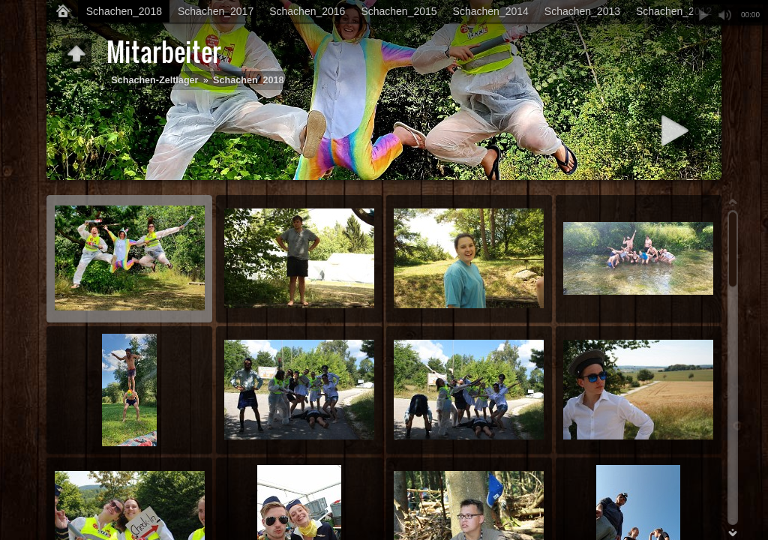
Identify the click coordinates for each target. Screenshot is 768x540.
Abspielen (703, 15)
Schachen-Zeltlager (154, 80)
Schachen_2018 (124, 11)
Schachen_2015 (398, 11)
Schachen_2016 (307, 11)
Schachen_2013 (582, 11)
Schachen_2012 (674, 11)
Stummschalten (724, 15)
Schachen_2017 (216, 11)
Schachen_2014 (491, 11)
